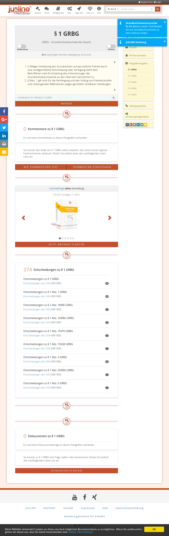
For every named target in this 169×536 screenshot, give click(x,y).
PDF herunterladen (135, 55)
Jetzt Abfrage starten (66, 244)
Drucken (131, 47)
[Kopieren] (114, 98)
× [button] (165, 22)
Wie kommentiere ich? (41, 166)
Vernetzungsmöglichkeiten (137, 115)
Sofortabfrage (56, 188)
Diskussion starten (66, 470)
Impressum (88, 507)
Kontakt (68, 507)
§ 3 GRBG (132, 82)
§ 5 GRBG (132, 94)
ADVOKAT (49, 507)
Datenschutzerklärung (130, 507)
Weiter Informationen (97, 532)
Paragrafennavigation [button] (136, 63)
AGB (105, 507)
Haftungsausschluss (135, 105)
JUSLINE (30, 507)
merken (66, 103)
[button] (38, 10)
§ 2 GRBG (132, 75)
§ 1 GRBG (132, 69)
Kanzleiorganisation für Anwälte (84, 516)
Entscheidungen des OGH (37, 283)
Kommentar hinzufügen (92, 166)
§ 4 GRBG (132, 88)
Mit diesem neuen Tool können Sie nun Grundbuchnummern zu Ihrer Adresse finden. (144, 29)
